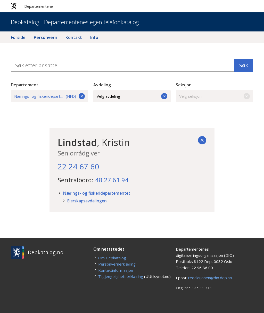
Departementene (32, 6)
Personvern (45, 37)
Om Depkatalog (112, 257)
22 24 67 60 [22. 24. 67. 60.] (78, 166)
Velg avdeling (132, 96)
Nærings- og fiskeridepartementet (96, 193)
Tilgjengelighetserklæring (120, 276)
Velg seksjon (214, 96)
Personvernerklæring (117, 264)
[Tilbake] (202, 140)
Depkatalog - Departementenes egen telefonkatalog (75, 22)
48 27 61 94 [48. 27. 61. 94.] (112, 180)
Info (94, 37)
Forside (18, 37)
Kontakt (73, 37)
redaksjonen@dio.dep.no (210, 277)
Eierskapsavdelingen (87, 201)
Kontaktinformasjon (115, 270)
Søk (243, 65)
